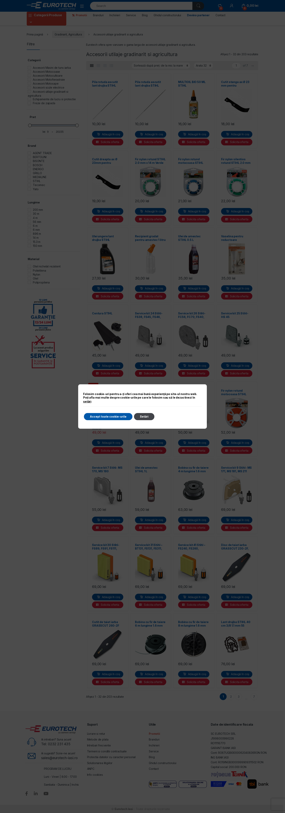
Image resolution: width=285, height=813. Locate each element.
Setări (144, 416)
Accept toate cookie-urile (108, 416)
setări (87, 401)
